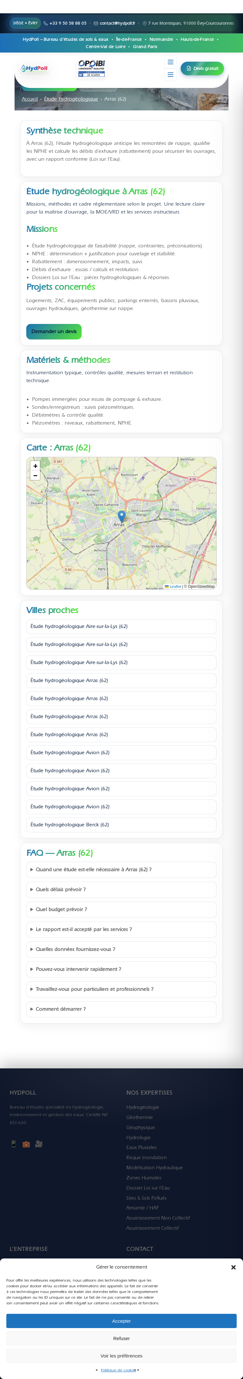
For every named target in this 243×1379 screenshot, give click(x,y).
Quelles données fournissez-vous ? (75, 949)
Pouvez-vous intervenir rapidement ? (78, 969)
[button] (233, 1267)
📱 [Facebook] (13, 1144)
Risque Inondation (146, 1157)
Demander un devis (54, 331)
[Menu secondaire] (170, 62)
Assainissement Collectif (152, 1228)
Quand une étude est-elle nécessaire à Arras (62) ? (94, 870)
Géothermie (139, 1117)
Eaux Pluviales (141, 1147)
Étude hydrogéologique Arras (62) (69, 680)
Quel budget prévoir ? (61, 909)
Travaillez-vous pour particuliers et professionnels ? (94, 989)
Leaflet (173, 586)
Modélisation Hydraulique (154, 1168)
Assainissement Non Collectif (158, 1218)
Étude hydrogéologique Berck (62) (69, 825)
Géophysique (140, 1127)
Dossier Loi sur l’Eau (148, 1188)
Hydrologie (138, 1137)
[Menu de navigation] (170, 74)
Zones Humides (143, 1178)
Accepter (121, 1321)
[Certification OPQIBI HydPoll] (92, 68)
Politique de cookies (118, 1370)
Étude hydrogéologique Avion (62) (69, 752)
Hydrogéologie (142, 1107)
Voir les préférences (122, 1355)
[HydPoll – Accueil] (47, 68)
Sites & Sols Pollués (146, 1198)
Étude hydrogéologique (71, 99)
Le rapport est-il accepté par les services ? (84, 929)
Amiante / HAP (142, 1208)
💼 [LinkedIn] (26, 1144)
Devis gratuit (202, 68)
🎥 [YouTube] (39, 1144)
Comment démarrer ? (61, 1009)
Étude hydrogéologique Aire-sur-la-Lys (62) (79, 626)
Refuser (121, 1338)
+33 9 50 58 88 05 (199, 23)
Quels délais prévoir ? (61, 889)
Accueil (30, 99)
